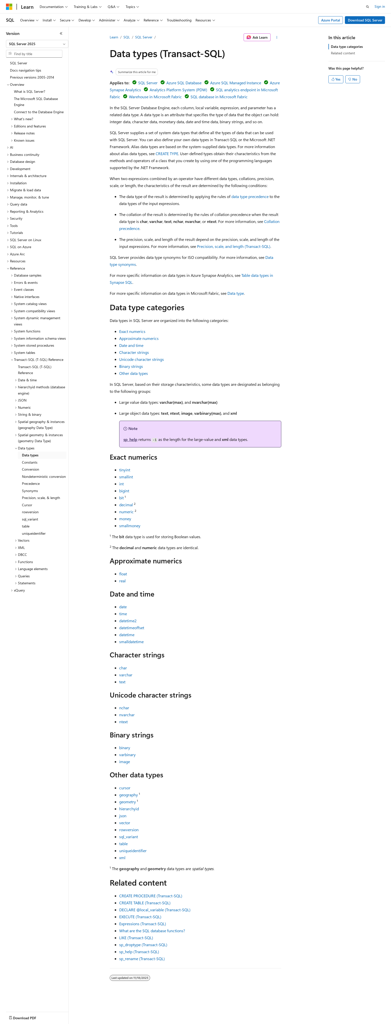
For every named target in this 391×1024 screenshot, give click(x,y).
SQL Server (143, 37)
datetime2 (128, 620)
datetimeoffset (131, 627)
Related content (343, 53)
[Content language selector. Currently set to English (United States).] (29, 1017)
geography (128, 794)
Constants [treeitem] (29, 462)
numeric (126, 511)
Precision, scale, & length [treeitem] (41, 497)
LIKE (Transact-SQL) (136, 937)
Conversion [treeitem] (30, 469)
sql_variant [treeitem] (30, 519)
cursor (124, 787)
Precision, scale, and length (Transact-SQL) (233, 246)
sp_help (130, 439)
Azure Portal (330, 20)
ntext (123, 721)
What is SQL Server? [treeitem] (29, 91)
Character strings (134, 352)
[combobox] (37, 44)
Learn (114, 37)
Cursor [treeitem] (27, 505)
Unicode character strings (141, 359)
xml (122, 857)
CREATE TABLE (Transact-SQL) (145, 902)
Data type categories (347, 46)
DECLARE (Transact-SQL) (155, 909)
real (122, 580)
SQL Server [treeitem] (18, 63)
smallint (126, 476)
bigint (124, 490)
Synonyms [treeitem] (30, 490)
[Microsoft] (9, 6)
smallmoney (129, 525)
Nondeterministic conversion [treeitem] (44, 476)
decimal (126, 504)
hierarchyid (129, 808)
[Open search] (368, 6)
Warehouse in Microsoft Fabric (155, 96)
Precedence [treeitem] (31, 483)
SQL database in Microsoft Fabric (219, 96)
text (122, 681)
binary (124, 747)
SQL (126, 37)
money (125, 518)
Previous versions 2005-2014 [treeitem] (32, 77)
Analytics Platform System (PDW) (178, 89)
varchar (125, 674)
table (123, 843)
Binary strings (131, 366)
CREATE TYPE (167, 153)
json (122, 815)
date (123, 606)
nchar (124, 707)
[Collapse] (61, 33)
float (123, 573)
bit (121, 497)
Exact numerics (132, 331)
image (124, 761)
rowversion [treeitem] (30, 512)
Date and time (131, 345)
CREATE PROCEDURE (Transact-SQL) (150, 895)
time (123, 613)
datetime (126, 634)
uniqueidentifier (133, 850)
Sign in (380, 6)
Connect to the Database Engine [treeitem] (39, 111)
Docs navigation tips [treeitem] (25, 70)
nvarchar (127, 714)
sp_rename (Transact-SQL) (142, 958)
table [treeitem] (25, 526)
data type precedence (250, 196)
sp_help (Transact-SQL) (139, 951)
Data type (235, 293)
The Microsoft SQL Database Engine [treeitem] (36, 101)
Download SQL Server (365, 20)
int (121, 483)
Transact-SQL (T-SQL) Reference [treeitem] (34, 369)
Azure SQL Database (183, 82)
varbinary (127, 754)
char (123, 667)
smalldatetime (131, 641)
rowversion (129, 829)
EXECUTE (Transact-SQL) (140, 916)
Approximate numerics (139, 338)
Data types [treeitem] (30, 455)
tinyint (124, 469)
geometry (127, 801)
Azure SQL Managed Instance (235, 82)
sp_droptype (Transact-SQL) (143, 944)
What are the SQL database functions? (152, 930)
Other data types (133, 373)
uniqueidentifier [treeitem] (34, 533)
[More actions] (277, 37)
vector (124, 822)
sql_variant (128, 836)
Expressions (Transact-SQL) (142, 923)
